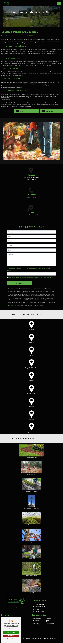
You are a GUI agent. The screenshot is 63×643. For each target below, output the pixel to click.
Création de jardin (37, 623)
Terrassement (36, 621)
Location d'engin (37, 618)
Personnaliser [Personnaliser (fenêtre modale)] (11, 639)
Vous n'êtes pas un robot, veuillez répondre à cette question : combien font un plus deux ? (30, 262)
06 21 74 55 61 (31, 197)
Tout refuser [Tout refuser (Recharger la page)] (10, 636)
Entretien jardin (36, 620)
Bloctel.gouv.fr (11, 297)
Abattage (48, 624)
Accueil (20, 111)
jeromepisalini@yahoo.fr (38, 611)
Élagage (48, 620)
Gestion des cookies (50, 638)
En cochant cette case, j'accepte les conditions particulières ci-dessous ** (29, 270)
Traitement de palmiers (38, 624)
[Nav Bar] (59, 3)
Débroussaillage (50, 623)
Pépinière (48, 618)
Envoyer (21, 275)
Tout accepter (11, 632)
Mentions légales (37, 638)
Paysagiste (48, 621)
